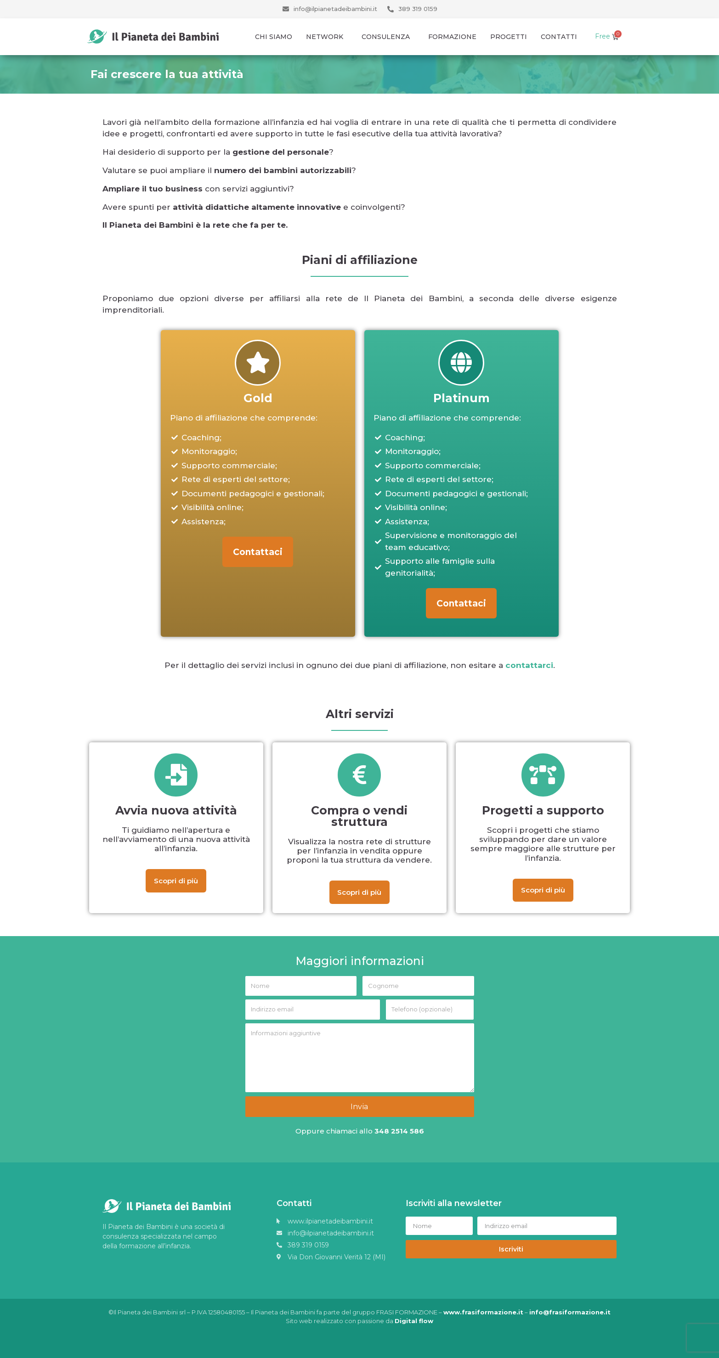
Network (327, 36)
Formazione (452, 37)
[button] (257, 552)
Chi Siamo (273, 37)
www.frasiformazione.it (483, 1312)
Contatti (559, 37)
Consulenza (388, 36)
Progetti (508, 37)
